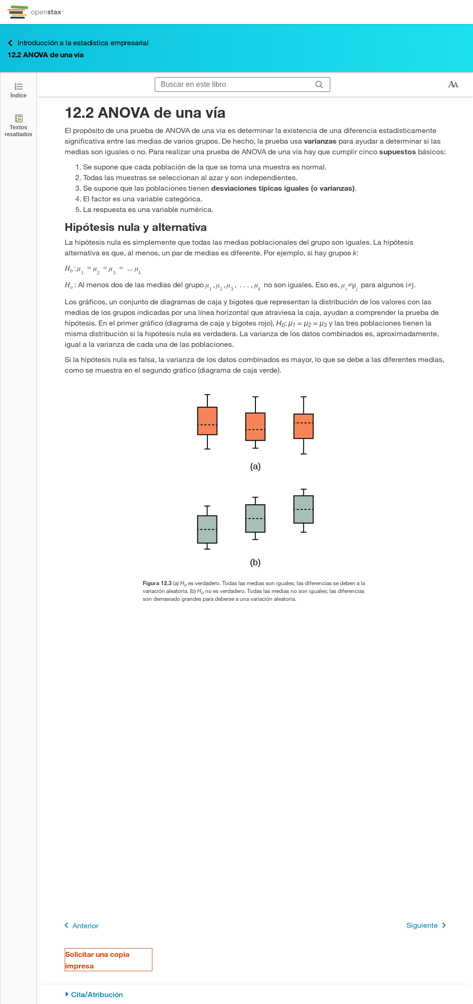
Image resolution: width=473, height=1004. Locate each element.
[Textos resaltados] (18, 125)
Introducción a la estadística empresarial (78, 42)
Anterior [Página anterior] (79, 925)
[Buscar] (319, 84)
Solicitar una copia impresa (97, 960)
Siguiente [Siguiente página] (427, 925)
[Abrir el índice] (18, 90)
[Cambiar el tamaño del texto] (453, 84)
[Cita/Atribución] (255, 994)
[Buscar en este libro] (232, 84)
